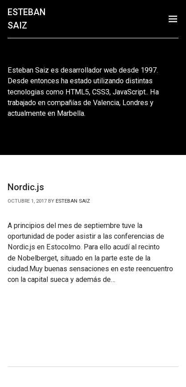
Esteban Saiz (26, 18)
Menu (173, 19)
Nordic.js (26, 187)
